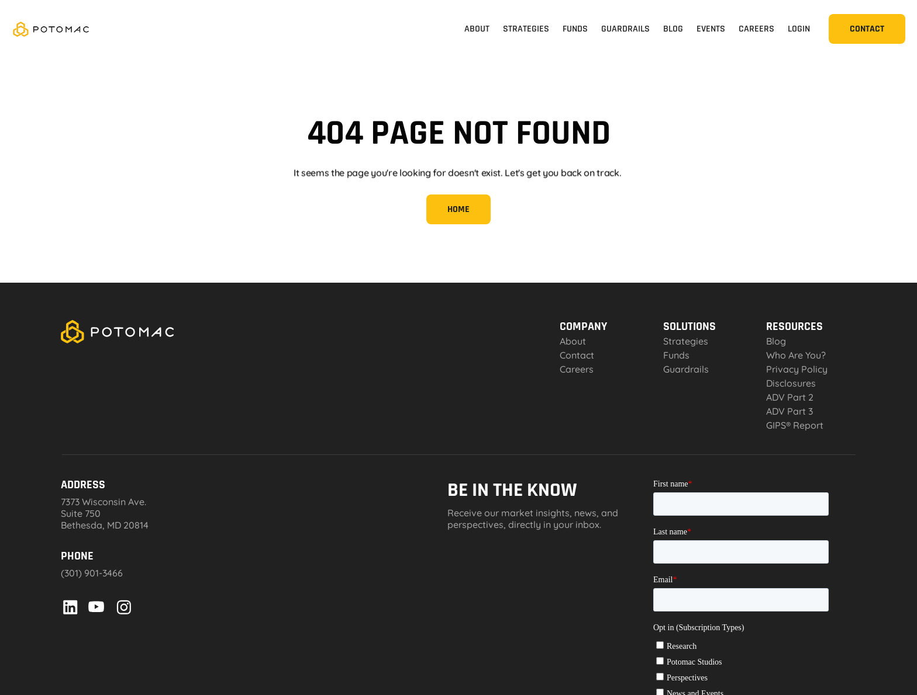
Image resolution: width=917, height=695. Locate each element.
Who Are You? (796, 355)
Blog (776, 341)
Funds (676, 355)
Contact (577, 355)
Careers (577, 369)
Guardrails (686, 369)
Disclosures (791, 383)
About (573, 341)
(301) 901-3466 (92, 573)
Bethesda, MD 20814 (105, 525)
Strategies (685, 341)
